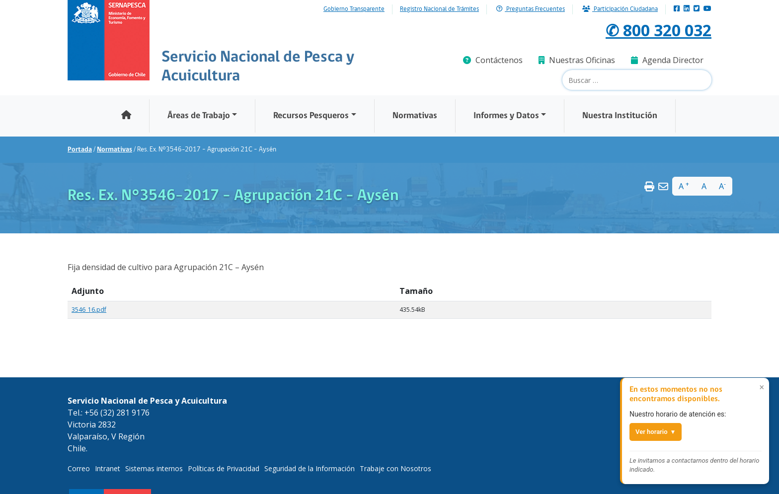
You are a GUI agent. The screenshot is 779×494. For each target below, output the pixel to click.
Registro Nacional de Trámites (439, 9)
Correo (79, 468)
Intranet (107, 468)
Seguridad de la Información (309, 468)
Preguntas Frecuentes (530, 9)
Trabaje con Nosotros (395, 468)
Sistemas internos (154, 468)
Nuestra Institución (619, 116)
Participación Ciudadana (620, 9)
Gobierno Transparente (354, 9)
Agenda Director (667, 60)
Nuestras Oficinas (577, 60)
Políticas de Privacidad (223, 468)
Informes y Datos (506, 116)
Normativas (414, 116)
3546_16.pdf (89, 309)
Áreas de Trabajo (198, 116)
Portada (80, 149)
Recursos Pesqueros (311, 116)
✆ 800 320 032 (658, 30)
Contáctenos (493, 60)
